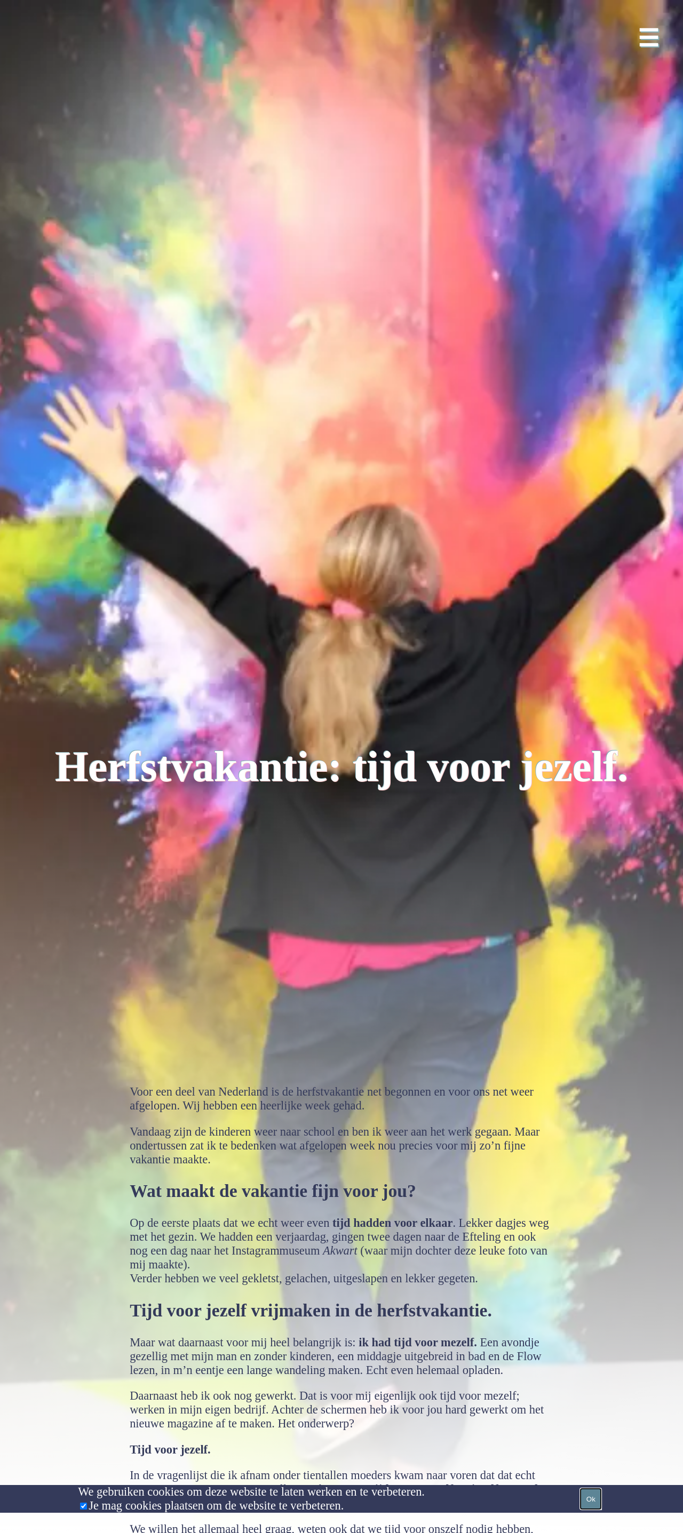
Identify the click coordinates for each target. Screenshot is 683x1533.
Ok (590, 1499)
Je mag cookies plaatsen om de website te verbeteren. (216, 1505)
